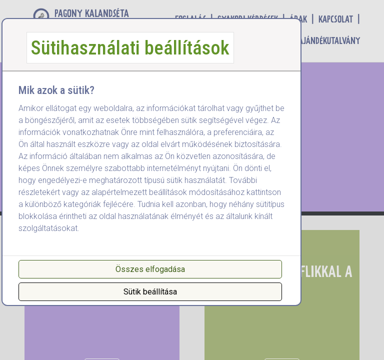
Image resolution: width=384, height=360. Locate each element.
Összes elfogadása (150, 269)
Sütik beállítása (150, 291)
